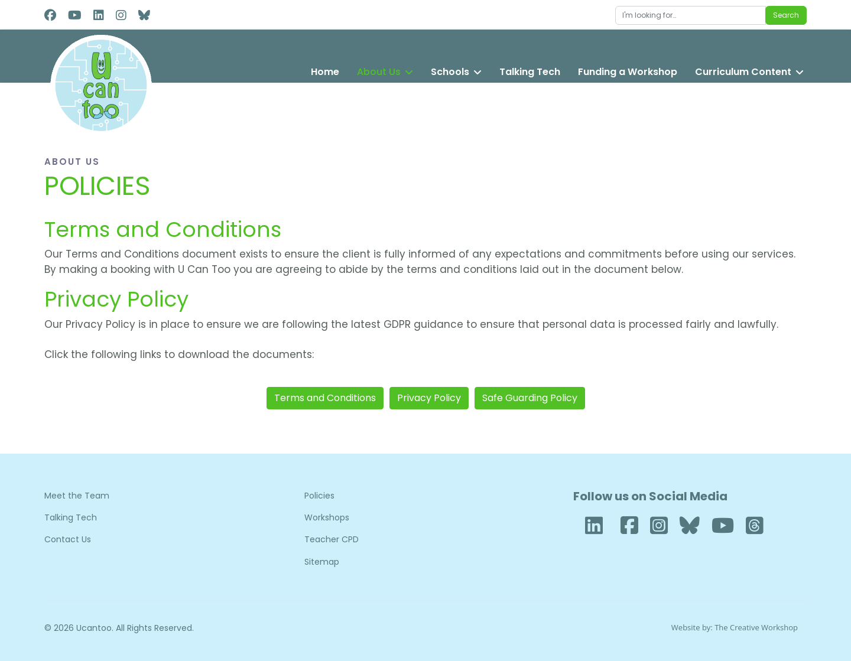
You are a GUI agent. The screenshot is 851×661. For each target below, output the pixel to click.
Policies (319, 496)
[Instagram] (121, 15)
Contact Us (67, 539)
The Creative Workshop (756, 627)
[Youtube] (75, 15)
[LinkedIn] (594, 524)
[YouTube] (723, 526)
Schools (450, 72)
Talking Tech (529, 72)
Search (786, 15)
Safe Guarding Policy (529, 398)
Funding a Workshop (627, 72)
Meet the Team (76, 496)
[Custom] (144, 15)
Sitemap (321, 562)
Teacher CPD (331, 539)
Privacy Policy (429, 398)
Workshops (326, 517)
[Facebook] (50, 15)
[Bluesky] (690, 526)
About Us (379, 72)
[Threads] (755, 526)
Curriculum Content (743, 72)
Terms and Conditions (325, 398)
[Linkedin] (98, 15)
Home (325, 72)
